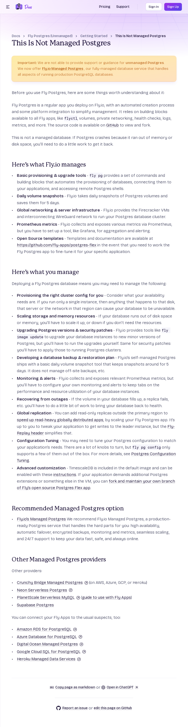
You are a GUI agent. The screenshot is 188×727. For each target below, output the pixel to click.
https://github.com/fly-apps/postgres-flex (56, 245)
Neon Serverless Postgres (44, 590)
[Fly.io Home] (19, 6)
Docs (16, 36)
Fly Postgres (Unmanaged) (50, 36)
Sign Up (173, 7)
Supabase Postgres (35, 605)
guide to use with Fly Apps (106, 597)
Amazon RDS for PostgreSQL (47, 629)
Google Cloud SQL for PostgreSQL (51, 651)
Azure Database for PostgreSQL (49, 636)
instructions (64, 474)
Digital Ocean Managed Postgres (50, 644)
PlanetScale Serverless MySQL (48, 597)
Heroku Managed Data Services (49, 659)
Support (122, 7)
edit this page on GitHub (113, 708)
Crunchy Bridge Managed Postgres (52, 582)
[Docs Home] (27, 6)
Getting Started (93, 36)
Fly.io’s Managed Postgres (41, 519)
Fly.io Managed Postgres (62, 68)
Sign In (154, 7)
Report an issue (72, 708)
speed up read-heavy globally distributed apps (60, 419)
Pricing (104, 7)
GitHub (112, 125)
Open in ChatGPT (119, 687)
